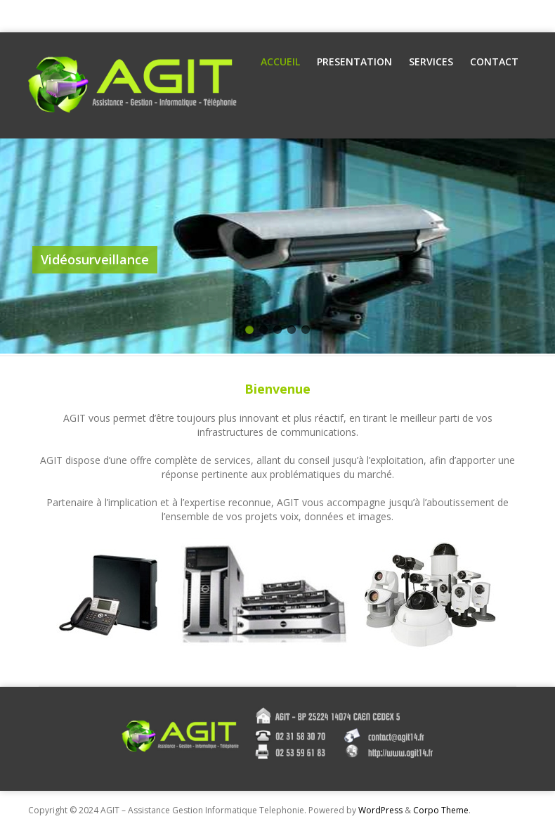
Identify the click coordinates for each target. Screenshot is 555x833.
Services (431, 61)
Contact (494, 61)
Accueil (280, 61)
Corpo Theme (441, 810)
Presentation (354, 61)
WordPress (380, 810)
